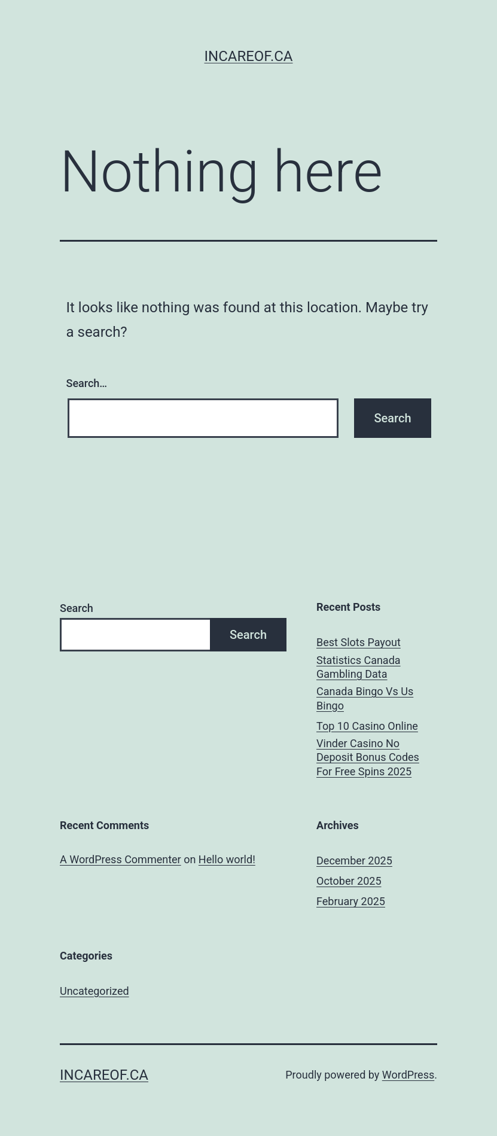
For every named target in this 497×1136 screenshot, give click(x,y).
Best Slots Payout (358, 642)
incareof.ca (249, 56)
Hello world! (227, 859)
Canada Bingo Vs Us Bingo (364, 698)
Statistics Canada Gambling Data (358, 667)
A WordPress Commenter (120, 859)
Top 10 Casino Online (367, 726)
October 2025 (348, 881)
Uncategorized (94, 991)
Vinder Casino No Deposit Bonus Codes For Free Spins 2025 (367, 757)
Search (76, 608)
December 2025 (354, 860)
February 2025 (350, 901)
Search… (87, 383)
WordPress (408, 1074)
